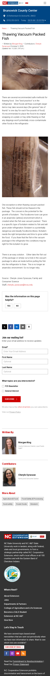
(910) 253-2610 (11, 20)
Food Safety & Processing (32, 499)
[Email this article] (22, 326)
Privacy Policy (15, 412)
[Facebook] (6, 653)
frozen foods (21, 504)
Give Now (8, 620)
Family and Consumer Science (28, 479)
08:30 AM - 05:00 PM (37, 20)
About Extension (11, 596)
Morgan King (17, 44)
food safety (7, 504)
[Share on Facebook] (10, 326)
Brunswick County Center (20, 10)
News (4, 28)
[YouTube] (17, 653)
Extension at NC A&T (13, 616)
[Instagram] (12, 653)
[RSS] (23, 653)
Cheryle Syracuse (27, 475)
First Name (7, 357)
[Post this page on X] (4, 326)
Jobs (6, 600)
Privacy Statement (21, 664)
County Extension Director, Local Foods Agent (31, 447)
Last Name (7, 367)
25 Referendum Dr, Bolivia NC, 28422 (19, 16)
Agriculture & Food (10, 499)
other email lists (24, 407)
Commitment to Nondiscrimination (28, 661)
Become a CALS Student (15, 612)
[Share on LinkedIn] (16, 326)
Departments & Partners (15, 604)
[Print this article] (28, 326)
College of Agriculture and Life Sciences (23, 608)
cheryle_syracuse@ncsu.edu (20, 285)
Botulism (34, 504)
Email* (5, 347)
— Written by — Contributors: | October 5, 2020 (21, 45)
